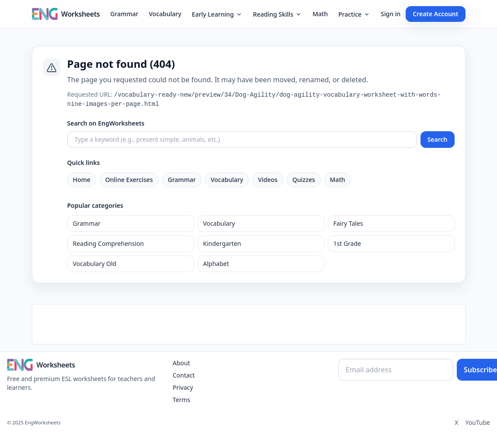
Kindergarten (222, 243)
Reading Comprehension (108, 243)
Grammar (124, 14)
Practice (354, 14)
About (181, 363)
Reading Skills (277, 14)
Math (320, 14)
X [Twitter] (456, 422)
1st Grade (347, 243)
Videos (267, 179)
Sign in (390, 14)
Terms (181, 400)
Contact (184, 375)
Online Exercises (129, 179)
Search (437, 139)
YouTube (477, 422)
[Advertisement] (249, 324)
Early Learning (217, 14)
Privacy (183, 387)
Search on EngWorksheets (106, 123)
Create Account (435, 14)
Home (81, 179)
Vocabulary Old (95, 263)
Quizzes (303, 179)
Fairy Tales (348, 223)
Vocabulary (165, 14)
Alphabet (216, 263)
